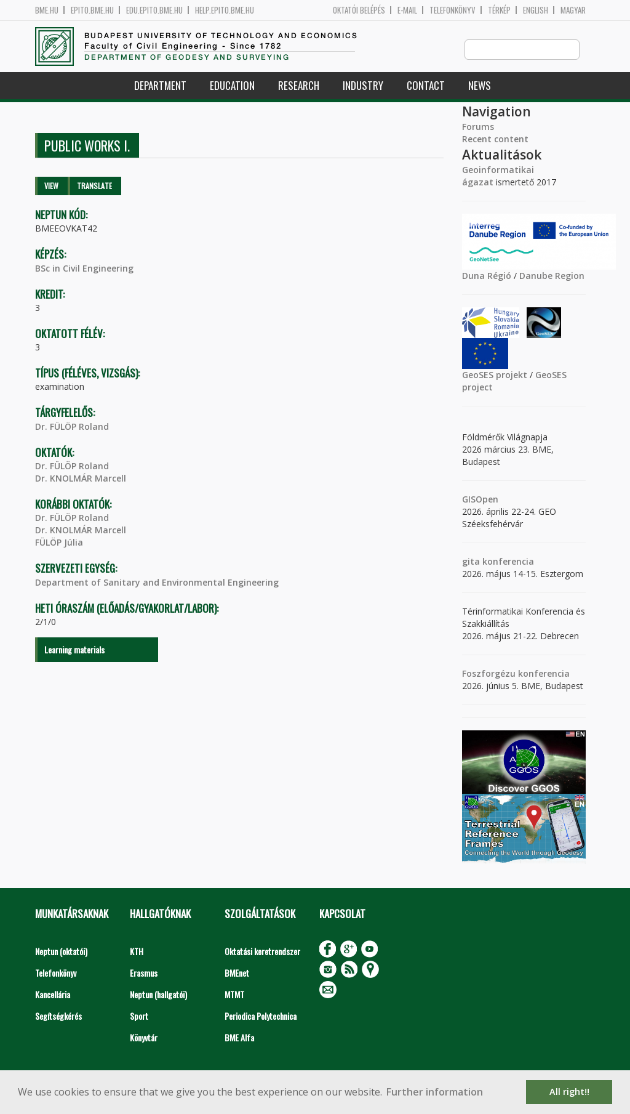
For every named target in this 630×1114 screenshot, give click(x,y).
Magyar (573, 10)
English (535, 10)
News (479, 86)
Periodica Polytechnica (261, 1016)
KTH (136, 951)
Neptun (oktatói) (61, 951)
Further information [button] (434, 1092)
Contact (426, 86)
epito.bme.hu (92, 10)
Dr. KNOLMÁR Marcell (80, 479)
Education (232, 86)
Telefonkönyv (452, 10)
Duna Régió (486, 276)
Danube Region (551, 276)
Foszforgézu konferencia (516, 674)
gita (471, 562)
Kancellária (52, 994)
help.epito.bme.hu (224, 10)
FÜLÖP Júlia (59, 543)
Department (160, 86)
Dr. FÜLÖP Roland (72, 427)
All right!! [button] (569, 1091)
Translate (94, 186)
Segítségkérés (58, 1016)
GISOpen (480, 500)
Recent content (495, 139)
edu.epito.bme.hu (154, 10)
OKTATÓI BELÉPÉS (359, 10)
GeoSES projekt (494, 375)
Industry (363, 86)
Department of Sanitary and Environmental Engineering (157, 583)
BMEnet (237, 973)
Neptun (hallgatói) (158, 994)
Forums (478, 127)
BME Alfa (239, 1037)
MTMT (234, 994)
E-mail (407, 10)
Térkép (499, 10)
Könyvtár (144, 1037)
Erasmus (144, 973)
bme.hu (46, 10)
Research (298, 86)
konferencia (507, 562)
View (51, 186)
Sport (139, 1016)
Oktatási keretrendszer (262, 951)
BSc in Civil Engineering (84, 269)
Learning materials (74, 650)
